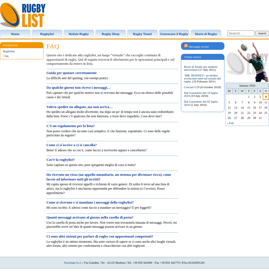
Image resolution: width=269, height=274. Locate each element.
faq (6, 55)
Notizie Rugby (79, 34)
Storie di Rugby (206, 34)
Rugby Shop (111, 34)
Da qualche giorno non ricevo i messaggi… (78, 87)
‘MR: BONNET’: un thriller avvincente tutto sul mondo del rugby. (202, 78)
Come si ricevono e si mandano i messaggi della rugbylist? (90, 202)
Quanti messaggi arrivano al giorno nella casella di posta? (89, 217)
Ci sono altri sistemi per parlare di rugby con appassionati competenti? (99, 236)
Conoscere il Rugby (174, 34)
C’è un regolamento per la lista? (70, 126)
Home (15, 34)
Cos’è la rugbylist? (60, 160)
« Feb (230, 123)
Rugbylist (47, 34)
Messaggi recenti (199, 46)
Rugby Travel (142, 34)
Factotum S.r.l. (73, 262)
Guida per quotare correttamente (71, 73)
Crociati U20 (191, 87)
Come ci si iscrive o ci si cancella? (71, 145)
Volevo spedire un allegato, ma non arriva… (79, 107)
